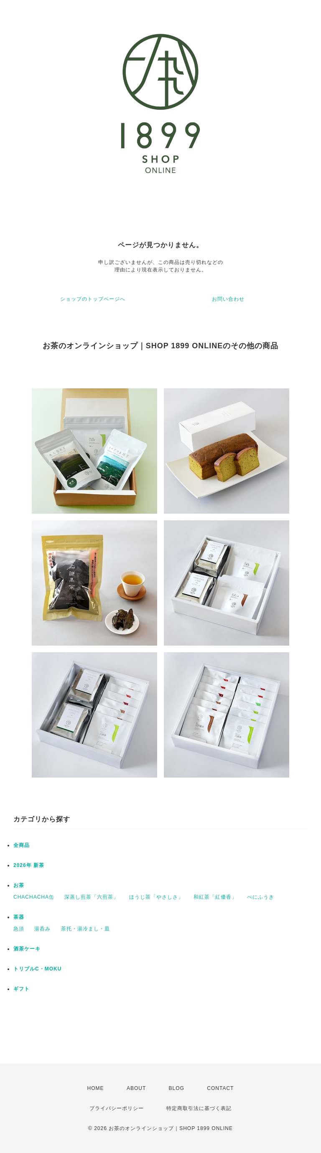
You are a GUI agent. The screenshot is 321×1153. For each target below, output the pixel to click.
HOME (95, 1088)
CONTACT (220, 1088)
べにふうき (260, 897)
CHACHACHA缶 (33, 897)
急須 (18, 929)
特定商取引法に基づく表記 (199, 1108)
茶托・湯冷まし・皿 (85, 929)
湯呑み (42, 929)
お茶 (18, 885)
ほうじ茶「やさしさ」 (156, 897)
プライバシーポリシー (116, 1108)
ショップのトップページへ (92, 299)
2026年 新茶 (28, 865)
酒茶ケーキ (27, 949)
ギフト (21, 989)
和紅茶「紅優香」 (215, 897)
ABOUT (136, 1088)
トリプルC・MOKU (37, 969)
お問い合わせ (228, 299)
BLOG (176, 1088)
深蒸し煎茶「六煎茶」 (91, 897)
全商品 (21, 845)
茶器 (18, 917)
